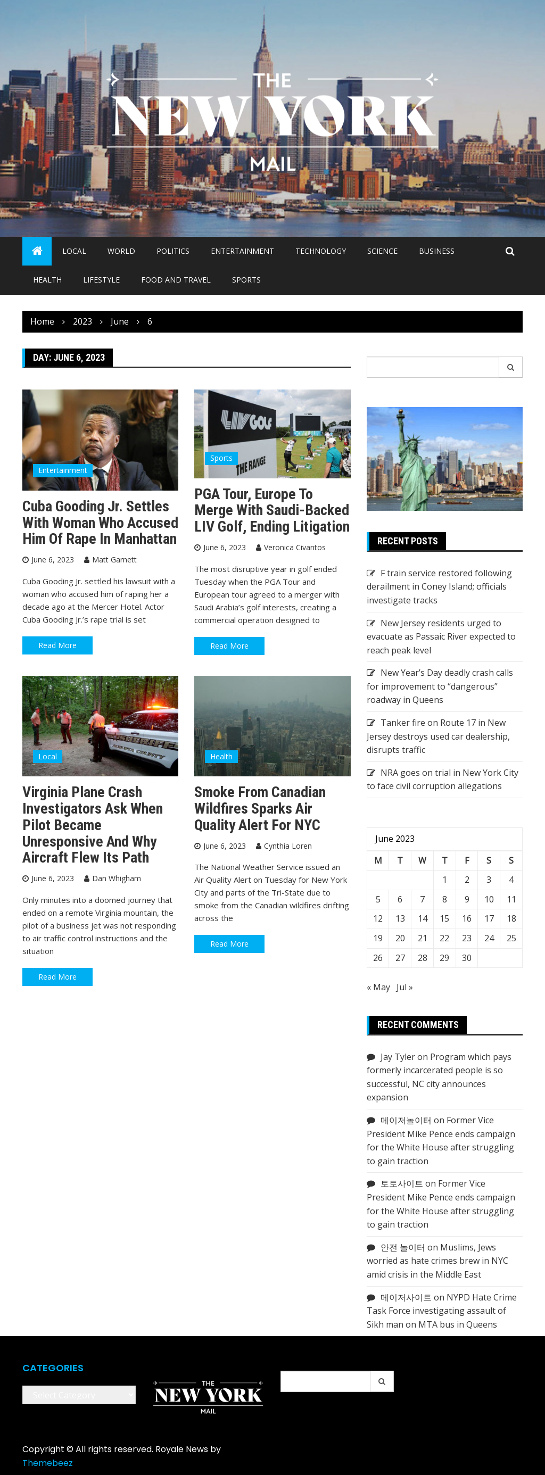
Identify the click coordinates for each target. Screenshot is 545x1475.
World (121, 251)
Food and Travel (176, 280)
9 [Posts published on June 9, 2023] (467, 899)
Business (437, 251)
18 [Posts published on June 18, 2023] (511, 918)
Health (47, 280)
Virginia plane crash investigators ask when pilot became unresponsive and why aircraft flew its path (92, 824)
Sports (246, 280)
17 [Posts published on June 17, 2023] (489, 918)
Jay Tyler (398, 1057)
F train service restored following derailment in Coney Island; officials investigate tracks (439, 586)
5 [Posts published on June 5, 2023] (378, 899)
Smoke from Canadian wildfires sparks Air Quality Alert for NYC (260, 808)
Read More (57, 645)
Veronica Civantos (295, 547)
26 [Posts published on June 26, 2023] (378, 958)
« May (378, 987)
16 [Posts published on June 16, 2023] (467, 918)
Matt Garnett (114, 559)
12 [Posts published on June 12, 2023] (378, 918)
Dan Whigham (116, 878)
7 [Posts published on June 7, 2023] (422, 899)
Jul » (405, 987)
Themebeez (47, 1463)
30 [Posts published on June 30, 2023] (467, 958)
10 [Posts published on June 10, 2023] (489, 899)
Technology (320, 251)
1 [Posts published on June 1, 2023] (444, 879)
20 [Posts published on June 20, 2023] (400, 938)
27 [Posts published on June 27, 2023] (400, 958)
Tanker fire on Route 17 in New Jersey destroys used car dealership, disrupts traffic (438, 736)
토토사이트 (402, 1183)
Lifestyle (101, 280)
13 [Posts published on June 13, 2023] (400, 918)
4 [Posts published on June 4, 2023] (511, 879)
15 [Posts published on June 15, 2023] (444, 918)
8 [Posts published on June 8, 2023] (444, 899)
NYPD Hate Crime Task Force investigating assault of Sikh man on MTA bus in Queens (442, 1310)
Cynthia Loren (288, 846)
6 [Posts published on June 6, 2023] (400, 899)
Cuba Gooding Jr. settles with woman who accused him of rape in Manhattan (100, 523)
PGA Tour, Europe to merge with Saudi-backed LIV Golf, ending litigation (272, 510)
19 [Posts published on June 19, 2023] (378, 938)
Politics (172, 251)
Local (74, 251)
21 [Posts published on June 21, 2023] (422, 938)
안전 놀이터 (403, 1247)
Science (382, 251)
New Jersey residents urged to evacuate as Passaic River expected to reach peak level (441, 636)
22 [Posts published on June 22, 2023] (444, 938)
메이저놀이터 (406, 1120)
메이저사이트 (406, 1297)
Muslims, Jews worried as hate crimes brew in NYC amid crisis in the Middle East (437, 1260)
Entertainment (242, 251)
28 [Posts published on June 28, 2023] (422, 958)
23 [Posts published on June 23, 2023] (467, 938)
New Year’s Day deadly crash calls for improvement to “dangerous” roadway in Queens (440, 686)
